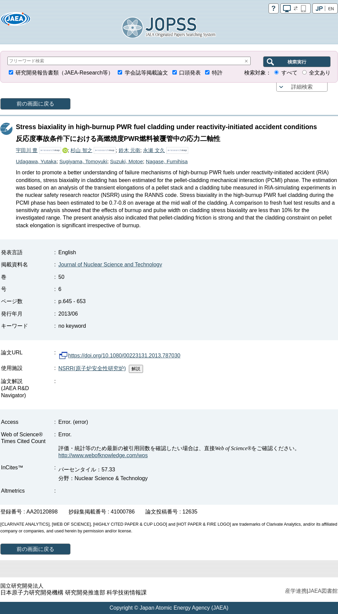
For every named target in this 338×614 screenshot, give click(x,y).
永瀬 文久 (154, 150)
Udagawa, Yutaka (36, 161)
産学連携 (296, 591)
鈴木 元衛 (129, 150)
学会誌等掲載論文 (146, 73)
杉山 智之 (81, 150)
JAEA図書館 (323, 591)
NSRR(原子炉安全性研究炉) (92, 368)
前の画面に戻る (35, 104)
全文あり (320, 73)
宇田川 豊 (26, 150)
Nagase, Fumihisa (167, 161)
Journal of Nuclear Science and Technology (110, 264)
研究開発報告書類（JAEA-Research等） (64, 73)
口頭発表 (190, 73)
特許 (217, 73)
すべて (289, 73)
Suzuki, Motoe (126, 161)
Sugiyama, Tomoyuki (83, 161)
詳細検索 (302, 87)
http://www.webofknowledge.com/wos (103, 455)
